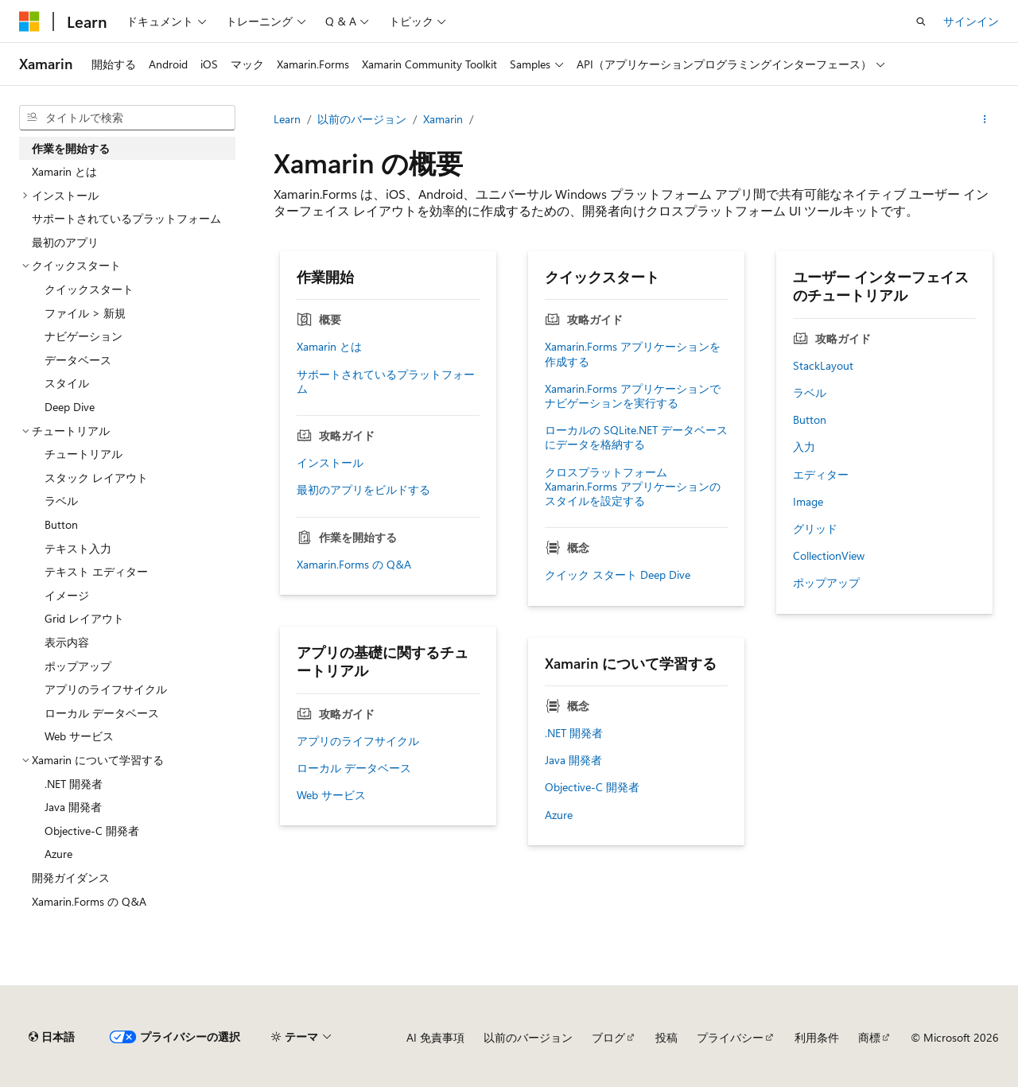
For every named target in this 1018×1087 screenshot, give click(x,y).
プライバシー (730, 1037)
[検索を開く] (921, 21)
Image (808, 502)
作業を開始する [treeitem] (71, 148)
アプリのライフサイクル (358, 741)
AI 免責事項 (435, 1037)
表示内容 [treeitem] (67, 642)
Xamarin (443, 118)
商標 (869, 1037)
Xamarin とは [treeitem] (64, 171)
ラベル (809, 393)
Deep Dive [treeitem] (70, 406)
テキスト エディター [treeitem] (96, 571)
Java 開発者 (573, 760)
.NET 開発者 (574, 733)
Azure (559, 815)
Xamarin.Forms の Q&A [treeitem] (89, 901)
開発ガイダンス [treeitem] (71, 877)
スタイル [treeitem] (67, 382)
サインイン (971, 21)
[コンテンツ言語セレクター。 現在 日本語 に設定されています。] (51, 1037)
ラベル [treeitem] (61, 500)
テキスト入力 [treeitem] (78, 548)
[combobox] (127, 117)
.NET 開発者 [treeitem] (74, 783)
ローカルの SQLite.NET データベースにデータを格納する (636, 437)
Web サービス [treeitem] (79, 735)
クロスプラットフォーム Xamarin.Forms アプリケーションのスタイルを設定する (633, 486)
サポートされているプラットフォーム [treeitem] (126, 218)
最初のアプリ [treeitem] (65, 242)
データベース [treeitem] (78, 359)
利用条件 (817, 1037)
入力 (804, 447)
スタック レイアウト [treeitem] (96, 477)
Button (809, 420)
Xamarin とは (329, 347)
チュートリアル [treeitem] (83, 453)
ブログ (608, 1037)
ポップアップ (826, 583)
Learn (287, 118)
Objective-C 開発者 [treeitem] (92, 830)
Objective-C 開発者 (592, 787)
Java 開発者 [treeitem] (73, 806)
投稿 (666, 1037)
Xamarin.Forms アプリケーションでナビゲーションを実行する (633, 396)
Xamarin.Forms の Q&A (354, 564)
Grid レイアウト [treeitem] (84, 618)
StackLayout (823, 366)
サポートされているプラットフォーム (386, 381)
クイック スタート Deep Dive (617, 575)
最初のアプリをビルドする (363, 490)
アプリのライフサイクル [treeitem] (106, 689)
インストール (330, 463)
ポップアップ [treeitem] (78, 666)
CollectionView (829, 556)
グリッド (815, 529)
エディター (821, 475)
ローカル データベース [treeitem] (102, 712)
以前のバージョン (361, 118)
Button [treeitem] (61, 524)
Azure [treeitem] (58, 853)
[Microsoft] (29, 21)
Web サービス (331, 795)
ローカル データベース (354, 768)
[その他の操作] (985, 119)
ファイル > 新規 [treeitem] (85, 312)
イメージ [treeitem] (67, 595)
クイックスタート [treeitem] (89, 289)
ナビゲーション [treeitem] (83, 336)
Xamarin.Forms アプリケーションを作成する (633, 354)
